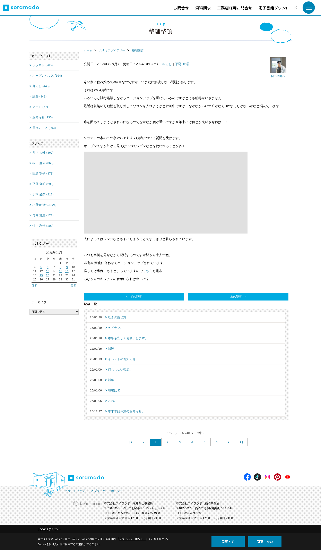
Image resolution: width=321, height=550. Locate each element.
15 (60, 271)
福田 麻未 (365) (42, 163)
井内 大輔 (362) (42, 152)
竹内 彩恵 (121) (42, 215)
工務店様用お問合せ (234, 7)
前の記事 (136, 296)
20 (47, 275)
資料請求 (203, 7)
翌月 (73, 285)
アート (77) (40, 107)
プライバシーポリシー (108, 490)
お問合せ (181, 7)
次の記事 (236, 296)
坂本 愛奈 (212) (42, 194)
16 (67, 271)
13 (47, 271)
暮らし (167, 64)
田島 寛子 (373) (42, 173)
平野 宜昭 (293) (42, 184)
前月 (35, 285)
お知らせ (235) (42, 117)
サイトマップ (76, 490)
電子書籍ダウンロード (278, 7)
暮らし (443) (41, 86)
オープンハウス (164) (47, 75)
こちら (148, 271)
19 (41, 275)
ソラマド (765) (42, 65)
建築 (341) (39, 96)
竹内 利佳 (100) (42, 225)
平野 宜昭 (182, 64)
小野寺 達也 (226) (44, 204)
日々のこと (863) (44, 127)
